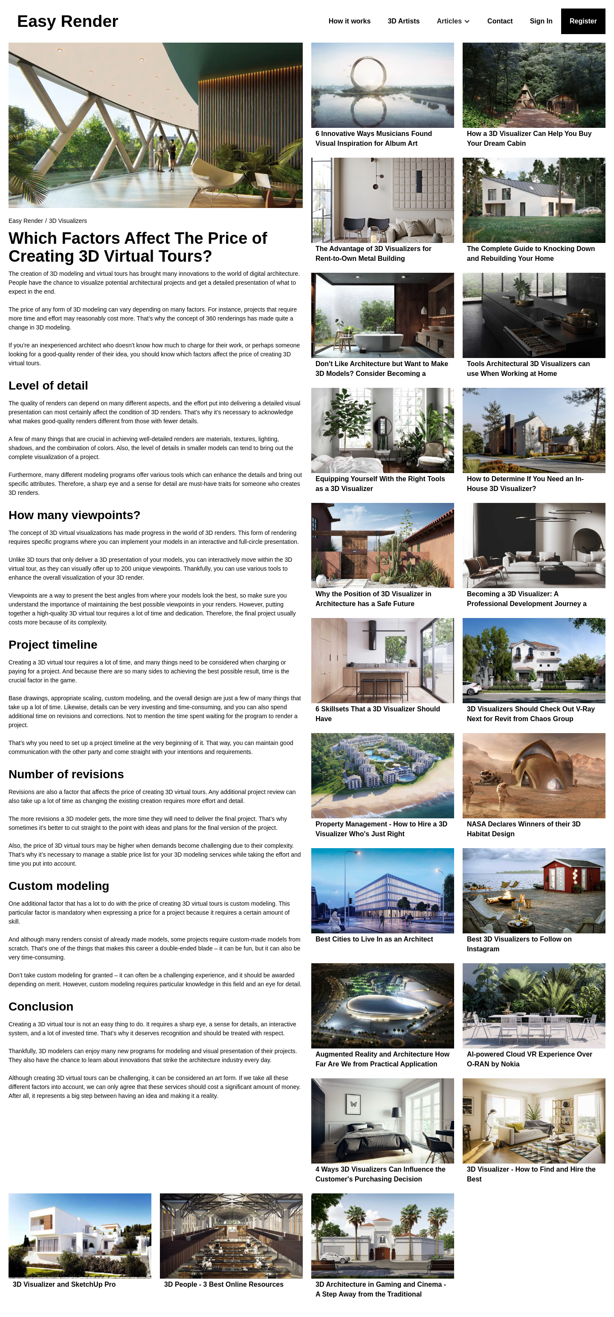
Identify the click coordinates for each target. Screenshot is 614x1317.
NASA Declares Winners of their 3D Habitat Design (524, 829)
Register (583, 21)
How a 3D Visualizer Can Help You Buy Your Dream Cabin (529, 138)
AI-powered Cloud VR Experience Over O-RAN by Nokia (529, 1059)
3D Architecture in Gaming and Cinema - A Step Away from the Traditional (381, 1289)
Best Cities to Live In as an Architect (374, 939)
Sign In (541, 21)
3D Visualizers (68, 220)
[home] (68, 21)
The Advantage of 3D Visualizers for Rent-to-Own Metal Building (374, 253)
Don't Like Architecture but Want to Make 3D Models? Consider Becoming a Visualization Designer (382, 369)
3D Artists (404, 21)
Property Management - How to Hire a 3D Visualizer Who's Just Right (381, 829)
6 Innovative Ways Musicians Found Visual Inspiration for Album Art (374, 138)
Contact (500, 21)
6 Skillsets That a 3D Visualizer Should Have (378, 713)
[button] (453, 21)
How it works (350, 21)
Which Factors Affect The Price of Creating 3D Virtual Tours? (138, 247)
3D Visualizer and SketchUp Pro (64, 1284)
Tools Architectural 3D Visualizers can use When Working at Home (528, 368)
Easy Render (26, 220)
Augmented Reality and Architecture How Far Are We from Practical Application (382, 1059)
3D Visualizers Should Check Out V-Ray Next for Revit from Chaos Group (531, 713)
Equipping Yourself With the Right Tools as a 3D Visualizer (380, 483)
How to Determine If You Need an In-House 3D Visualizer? (525, 483)
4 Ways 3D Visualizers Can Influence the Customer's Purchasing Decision (381, 1174)
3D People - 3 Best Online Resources (224, 1284)
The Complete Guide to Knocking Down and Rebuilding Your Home (531, 253)
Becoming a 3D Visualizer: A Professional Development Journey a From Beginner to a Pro (527, 599)
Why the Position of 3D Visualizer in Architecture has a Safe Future (374, 598)
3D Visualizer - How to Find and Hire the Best (531, 1174)
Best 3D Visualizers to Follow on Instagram (519, 944)
